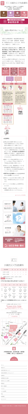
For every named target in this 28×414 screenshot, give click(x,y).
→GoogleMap (14, 316)
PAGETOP (14, 359)
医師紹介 (2, 383)
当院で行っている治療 (5, 380)
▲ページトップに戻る (20, 195)
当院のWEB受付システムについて (7, 372)
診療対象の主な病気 (5, 378)
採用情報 (2, 396)
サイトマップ (3, 399)
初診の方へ (3, 367)
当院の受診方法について (5, 370)
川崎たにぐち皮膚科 (13, 405)
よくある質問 (3, 391)
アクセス (2, 388)
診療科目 (2, 375)
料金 (2, 393)
